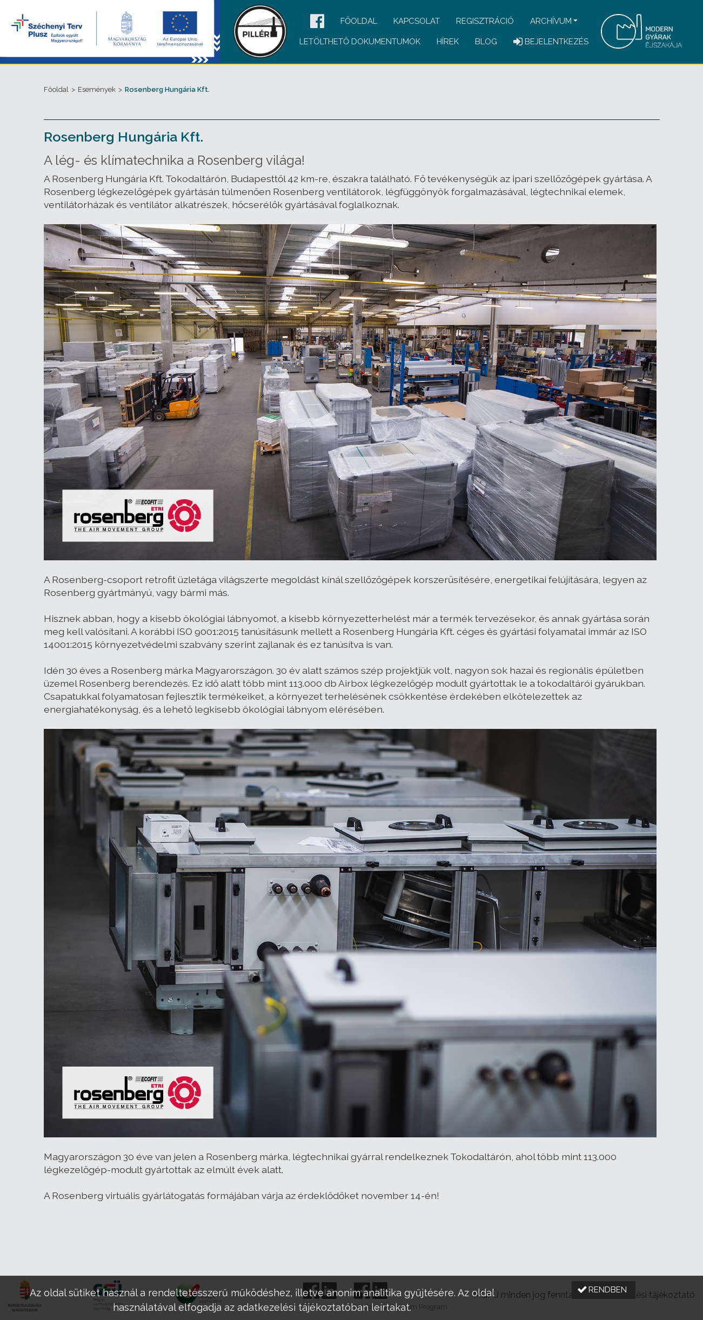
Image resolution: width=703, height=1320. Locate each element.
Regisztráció (485, 21)
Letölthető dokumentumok (359, 41)
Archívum (551, 21)
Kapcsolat (416, 21)
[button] (317, 22)
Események (97, 89)
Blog (486, 41)
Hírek (448, 41)
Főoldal (358, 21)
